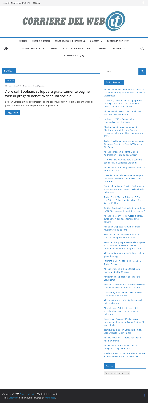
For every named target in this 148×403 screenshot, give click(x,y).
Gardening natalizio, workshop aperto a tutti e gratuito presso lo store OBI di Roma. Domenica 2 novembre (123, 103)
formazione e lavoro (34, 48)
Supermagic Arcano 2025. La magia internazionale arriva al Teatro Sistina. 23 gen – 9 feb (124, 322)
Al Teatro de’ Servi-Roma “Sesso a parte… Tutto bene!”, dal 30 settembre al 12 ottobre (123, 218)
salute (54, 48)
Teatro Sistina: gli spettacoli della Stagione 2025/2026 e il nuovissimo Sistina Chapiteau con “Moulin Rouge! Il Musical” (124, 245)
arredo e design (41, 41)
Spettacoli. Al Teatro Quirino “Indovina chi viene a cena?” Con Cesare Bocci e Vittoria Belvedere (124, 189)
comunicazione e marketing (70, 41)
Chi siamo (117, 48)
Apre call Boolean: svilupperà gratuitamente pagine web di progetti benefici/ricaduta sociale (47, 93)
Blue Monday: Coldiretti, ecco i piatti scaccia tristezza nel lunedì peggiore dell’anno (121, 311)
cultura (94, 41)
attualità (10, 81)
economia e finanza (118, 41)
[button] (100, 41)
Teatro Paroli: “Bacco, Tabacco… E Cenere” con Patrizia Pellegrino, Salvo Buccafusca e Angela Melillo (124, 200)
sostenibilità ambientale (76, 48)
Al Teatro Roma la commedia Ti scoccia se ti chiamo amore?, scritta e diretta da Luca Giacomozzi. (124, 92)
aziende (23, 41)
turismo (102, 48)
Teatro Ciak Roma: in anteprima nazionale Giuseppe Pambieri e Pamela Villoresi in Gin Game (124, 144)
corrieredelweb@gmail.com (36, 86)
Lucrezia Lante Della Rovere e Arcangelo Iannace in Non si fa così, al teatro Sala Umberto (123, 178)
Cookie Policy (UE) (74, 55)
